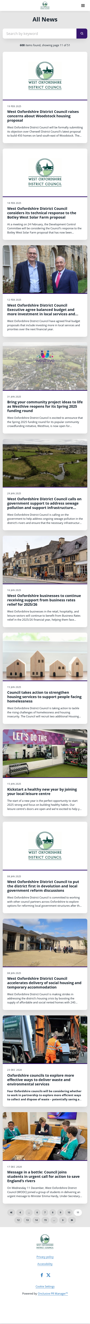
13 (27, 1220)
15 (45, 1220)
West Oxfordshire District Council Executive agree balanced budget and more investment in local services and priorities (41, 312)
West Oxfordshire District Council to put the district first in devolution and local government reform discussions (43, 886)
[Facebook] (42, 1275)
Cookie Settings (45, 1286)
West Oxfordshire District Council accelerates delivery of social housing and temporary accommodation (44, 983)
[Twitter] (48, 1275)
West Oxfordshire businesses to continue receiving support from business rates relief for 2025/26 (44, 600)
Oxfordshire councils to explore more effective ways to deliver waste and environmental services (40, 1080)
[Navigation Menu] (83, 5)
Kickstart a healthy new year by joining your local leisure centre (42, 791)
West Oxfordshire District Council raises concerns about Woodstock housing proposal (43, 116)
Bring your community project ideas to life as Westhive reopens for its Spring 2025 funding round (45, 406)
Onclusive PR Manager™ (53, 1293)
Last (72, 1220)
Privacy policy (45, 1257)
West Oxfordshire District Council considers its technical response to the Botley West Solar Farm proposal (41, 213)
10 (69, 1212)
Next (63, 1220)
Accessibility (45, 1264)
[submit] (81, 34)
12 (18, 1220)
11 (78, 1212)
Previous (20, 1212)
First (11, 1212)
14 (36, 1220)
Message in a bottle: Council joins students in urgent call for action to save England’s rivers (43, 1176)
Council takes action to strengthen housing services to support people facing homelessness (44, 697)
